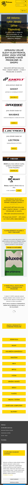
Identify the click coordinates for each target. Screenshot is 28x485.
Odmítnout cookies (14, 482)
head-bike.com (14, 170)
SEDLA (14, 387)
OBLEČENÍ (14, 357)
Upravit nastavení (14, 479)
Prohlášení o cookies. (8, 475)
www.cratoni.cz (19, 219)
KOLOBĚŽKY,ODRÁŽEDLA (14, 351)
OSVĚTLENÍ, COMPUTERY (14, 405)
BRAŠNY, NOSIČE (14, 381)
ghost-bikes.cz (14, 97)
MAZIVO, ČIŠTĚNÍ (14, 399)
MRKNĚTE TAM (14, 204)
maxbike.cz (14, 123)
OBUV (14, 363)
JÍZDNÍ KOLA (14, 339)
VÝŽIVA (14, 375)
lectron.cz (14, 148)
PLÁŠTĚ (14, 393)
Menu (24, 10)
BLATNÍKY (14, 411)
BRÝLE (14, 369)
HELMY (14, 345)
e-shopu (19, 190)
